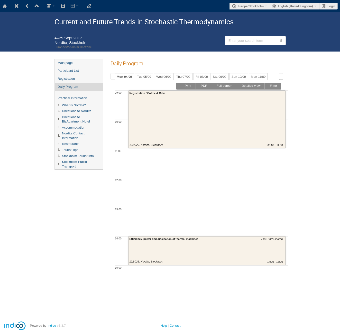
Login (331, 6)
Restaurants (71, 144)
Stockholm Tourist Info (78, 156)
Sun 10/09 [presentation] (238, 77)
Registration (66, 78)
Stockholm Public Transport (74, 164)
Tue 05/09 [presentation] (144, 77)
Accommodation (73, 127)
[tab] (124, 76)
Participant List (68, 70)
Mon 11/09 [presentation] (258, 77)
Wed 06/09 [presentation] (163, 77)
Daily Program (68, 86)
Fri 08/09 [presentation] (201, 77)
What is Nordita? (74, 105)
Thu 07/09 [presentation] (183, 77)
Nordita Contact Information (73, 135)
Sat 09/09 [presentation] (219, 77)
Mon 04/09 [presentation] (124, 77)
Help (164, 326)
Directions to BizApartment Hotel (76, 119)
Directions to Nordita (77, 111)
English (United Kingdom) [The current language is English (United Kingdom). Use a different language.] (295, 6)
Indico (51, 326)
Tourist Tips (70, 150)
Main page (65, 63)
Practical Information (72, 98)
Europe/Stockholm (251, 6)
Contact (175, 326)
